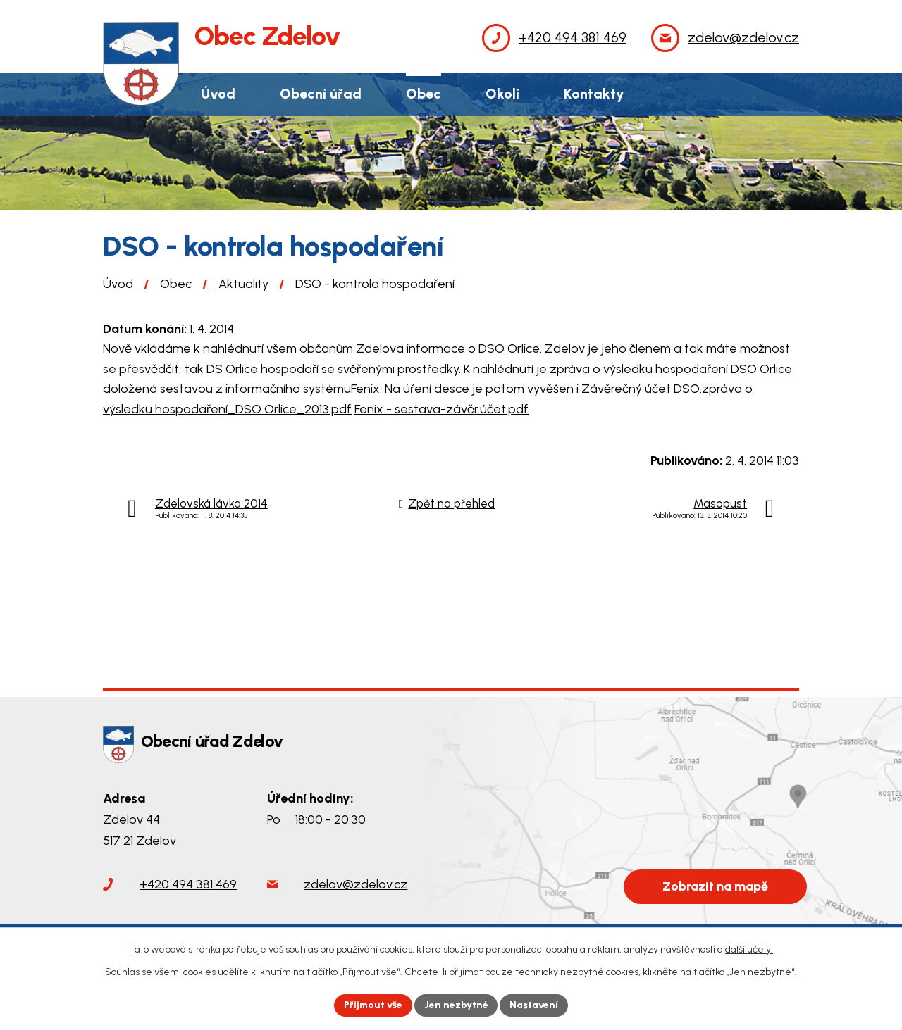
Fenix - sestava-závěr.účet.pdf (441, 409)
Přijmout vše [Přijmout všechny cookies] (373, 1005)
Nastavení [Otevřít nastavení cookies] (535, 1005)
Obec (176, 283)
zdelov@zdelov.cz (355, 884)
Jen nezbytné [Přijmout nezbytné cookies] (457, 1005)
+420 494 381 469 (188, 884)
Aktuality (243, 283)
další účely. (749, 949)
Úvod (118, 283)
